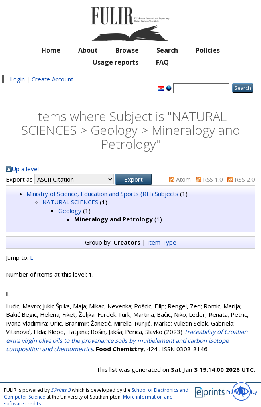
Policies (208, 50)
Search (167, 50)
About (88, 50)
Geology (69, 211)
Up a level (25, 169)
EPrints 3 (61, 390)
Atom (183, 179)
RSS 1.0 (213, 179)
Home (51, 50)
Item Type (161, 242)
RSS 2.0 (245, 179)
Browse (127, 50)
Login (17, 79)
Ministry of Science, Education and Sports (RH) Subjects (102, 194)
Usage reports (115, 62)
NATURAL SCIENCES (70, 202)
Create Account (52, 79)
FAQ (162, 62)
